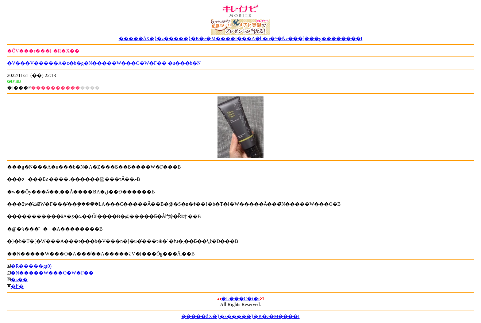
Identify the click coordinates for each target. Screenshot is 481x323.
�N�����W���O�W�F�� (52, 272)
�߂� (17, 286)
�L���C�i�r (240, 298)
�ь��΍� (19, 279)
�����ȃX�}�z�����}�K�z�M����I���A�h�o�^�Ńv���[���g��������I (241, 38)
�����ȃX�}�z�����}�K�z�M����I (240, 316)
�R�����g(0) (31, 266)
